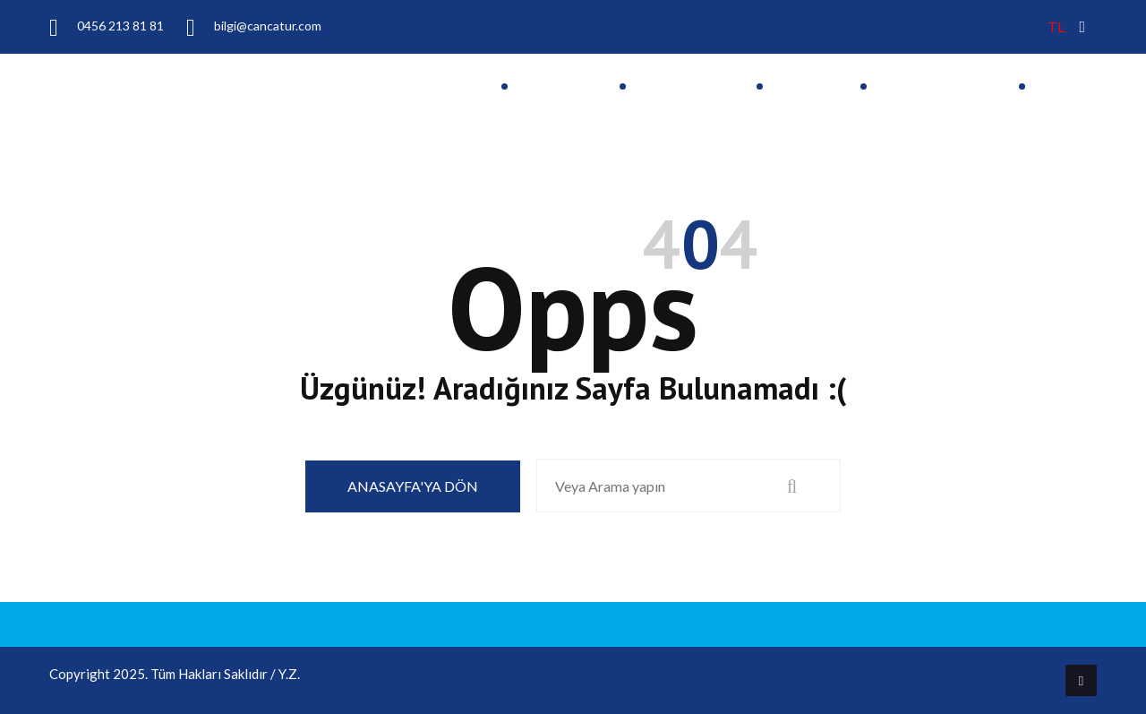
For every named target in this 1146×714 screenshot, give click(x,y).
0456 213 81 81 (106, 26)
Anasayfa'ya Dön (412, 486)
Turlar (802, 87)
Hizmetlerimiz (933, 87)
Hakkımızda (681, 87)
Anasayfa (554, 87)
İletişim (1067, 87)
